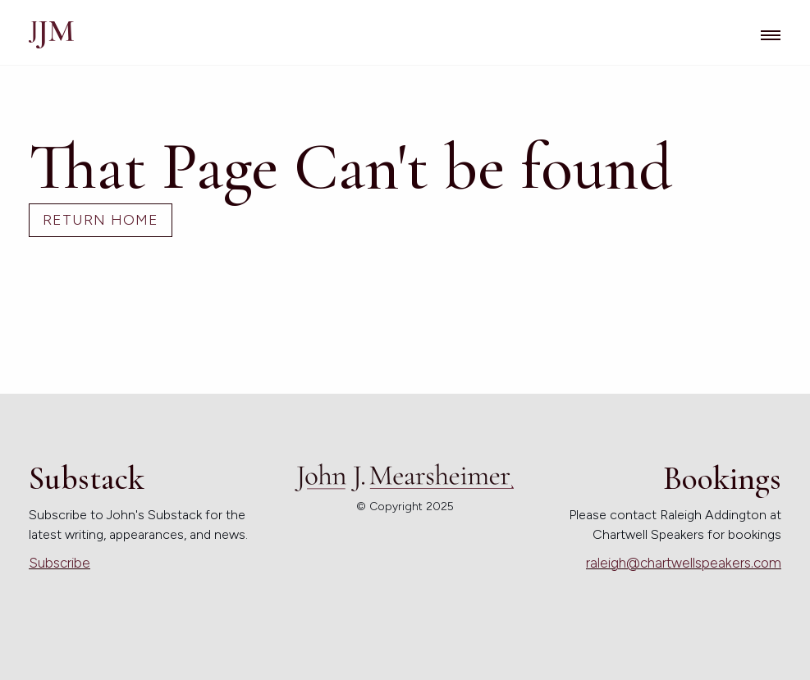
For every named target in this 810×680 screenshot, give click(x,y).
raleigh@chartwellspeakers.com (683, 562)
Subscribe (59, 562)
